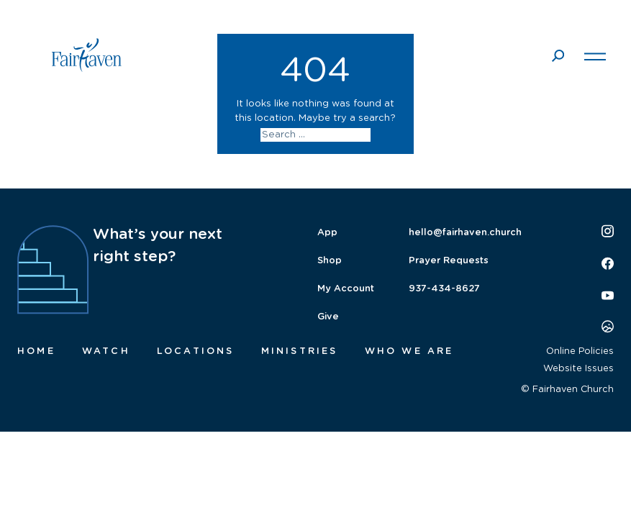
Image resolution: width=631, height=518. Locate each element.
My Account (345, 289)
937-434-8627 (444, 289)
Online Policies (580, 351)
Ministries (299, 351)
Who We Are (409, 351)
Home (36, 351)
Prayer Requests (449, 260)
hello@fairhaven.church (465, 232)
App (327, 232)
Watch (106, 351)
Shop (329, 260)
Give (328, 317)
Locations (196, 351)
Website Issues (578, 368)
